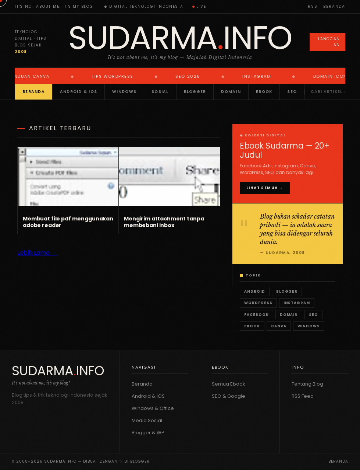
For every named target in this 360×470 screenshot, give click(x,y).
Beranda (334, 6)
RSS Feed (303, 396)
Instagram (297, 302)
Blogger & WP (148, 432)
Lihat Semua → (264, 188)
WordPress (258, 302)
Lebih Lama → (37, 252)
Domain (231, 91)
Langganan (329, 42)
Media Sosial (147, 420)
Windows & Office (153, 408)
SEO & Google (228, 396)
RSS (312, 6)
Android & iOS (78, 91)
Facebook (256, 314)
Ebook (264, 91)
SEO (292, 91)
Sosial (160, 91)
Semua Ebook (228, 383)
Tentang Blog (307, 383)
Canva (278, 326)
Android (254, 291)
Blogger (195, 91)
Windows (124, 91)
